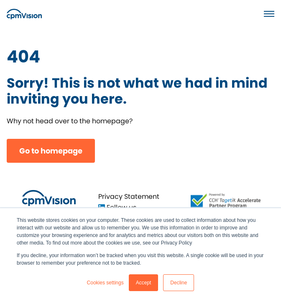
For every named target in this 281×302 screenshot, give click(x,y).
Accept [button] (143, 283)
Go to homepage (50, 151)
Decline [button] (178, 283)
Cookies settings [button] (105, 283)
